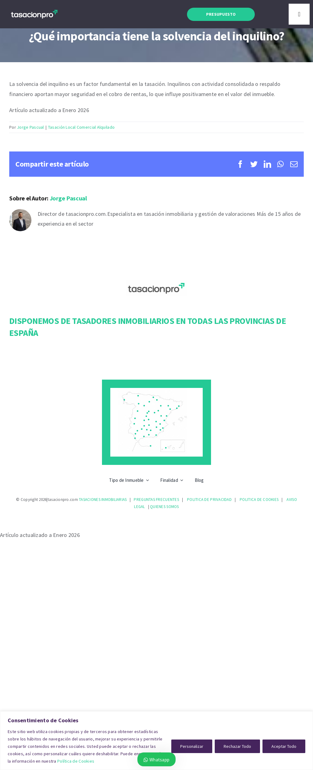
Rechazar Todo (237, 746)
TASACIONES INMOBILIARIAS (103, 499)
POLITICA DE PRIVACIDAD (209, 499)
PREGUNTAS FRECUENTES (156, 499)
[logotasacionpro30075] (34, 10)
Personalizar (191, 746)
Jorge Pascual (30, 127)
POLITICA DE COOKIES (259, 499)
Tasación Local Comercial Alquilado (81, 127)
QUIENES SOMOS (164, 506)
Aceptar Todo (283, 746)
